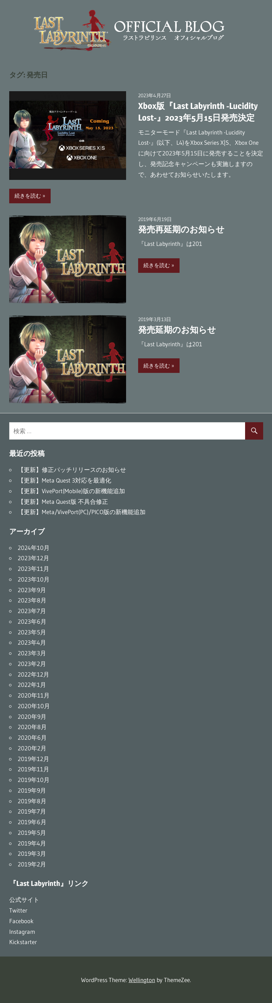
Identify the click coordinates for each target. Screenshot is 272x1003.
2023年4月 (32, 642)
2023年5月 (32, 632)
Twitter (18, 910)
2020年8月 (32, 727)
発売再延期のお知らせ (181, 229)
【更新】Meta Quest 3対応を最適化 (64, 480)
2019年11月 (33, 769)
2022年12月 (33, 674)
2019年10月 (34, 779)
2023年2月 (32, 663)
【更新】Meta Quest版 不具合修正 (63, 501)
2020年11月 (34, 695)
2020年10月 (34, 706)
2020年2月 (32, 748)
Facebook (21, 921)
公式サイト (24, 899)
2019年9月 (32, 790)
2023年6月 (32, 621)
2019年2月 (32, 864)
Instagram (22, 931)
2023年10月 (34, 579)
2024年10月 (34, 547)
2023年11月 (33, 568)
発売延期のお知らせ (177, 330)
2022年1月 (32, 684)
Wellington (142, 979)
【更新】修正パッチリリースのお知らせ (72, 469)
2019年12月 (33, 758)
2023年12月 (33, 558)
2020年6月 (32, 737)
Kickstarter (23, 942)
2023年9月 (32, 590)
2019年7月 (32, 811)
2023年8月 (32, 600)
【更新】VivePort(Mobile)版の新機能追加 (71, 491)
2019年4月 (32, 843)
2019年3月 (32, 853)
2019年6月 (32, 822)
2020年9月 (32, 716)
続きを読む (28, 195)
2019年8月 (32, 801)
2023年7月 (32, 611)
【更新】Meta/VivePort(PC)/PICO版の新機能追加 (82, 512)
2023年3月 (32, 653)
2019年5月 (32, 832)
